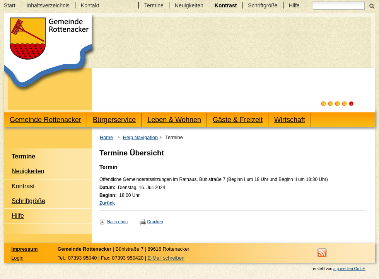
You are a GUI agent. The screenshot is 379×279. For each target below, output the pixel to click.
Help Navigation (140, 137)
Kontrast (226, 5)
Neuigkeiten (189, 5)
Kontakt (90, 5)
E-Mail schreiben (166, 258)
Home (106, 137)
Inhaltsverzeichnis (48, 5)
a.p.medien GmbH (349, 269)
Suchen (372, 5)
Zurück (107, 203)
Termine (154, 5)
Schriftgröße (262, 5)
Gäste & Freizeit (238, 120)
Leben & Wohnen (174, 120)
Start (9, 5)
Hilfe (294, 5)
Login (17, 258)
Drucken (155, 221)
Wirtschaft (289, 120)
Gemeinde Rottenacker (45, 120)
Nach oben (117, 221)
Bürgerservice (114, 120)
